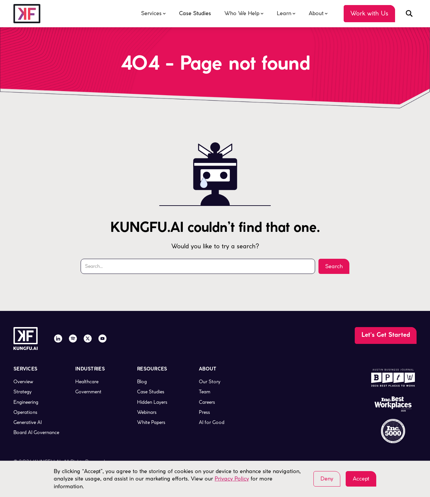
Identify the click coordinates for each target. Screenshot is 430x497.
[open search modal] (409, 13)
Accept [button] (361, 478)
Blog (142, 382)
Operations (25, 412)
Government (88, 392)
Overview (23, 382)
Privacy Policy (232, 478)
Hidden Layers (152, 402)
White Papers (151, 422)
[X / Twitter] (88, 338)
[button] (153, 13)
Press (204, 412)
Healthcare (86, 382)
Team (204, 392)
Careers (207, 402)
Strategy (22, 392)
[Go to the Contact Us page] (369, 13)
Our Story (209, 382)
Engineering (25, 402)
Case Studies (195, 13)
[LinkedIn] (58, 338)
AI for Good (211, 422)
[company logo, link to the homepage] (26, 13)
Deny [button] (326, 478)
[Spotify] (73, 338)
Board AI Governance (36, 432)
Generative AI (27, 422)
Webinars (147, 412)
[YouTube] (102, 338)
